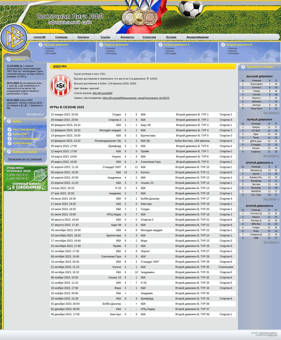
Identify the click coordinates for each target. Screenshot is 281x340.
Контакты (83, 37)
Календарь (50, 53)
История (171, 37)
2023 (57, 66)
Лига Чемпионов (24, 129)
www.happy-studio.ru (268, 333)
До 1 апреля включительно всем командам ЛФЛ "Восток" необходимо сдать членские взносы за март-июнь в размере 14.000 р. (25, 71)
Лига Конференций (25, 138)
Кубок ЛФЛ (20, 134)
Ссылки (105, 37)
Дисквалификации (197, 37)
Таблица (49, 51)
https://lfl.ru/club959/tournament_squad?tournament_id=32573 (136, 98)
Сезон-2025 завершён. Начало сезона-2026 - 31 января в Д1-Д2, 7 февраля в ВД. (25, 104)
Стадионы (61, 37)
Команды (50, 48)
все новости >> (35, 114)
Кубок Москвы (22, 143)
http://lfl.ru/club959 (102, 93)
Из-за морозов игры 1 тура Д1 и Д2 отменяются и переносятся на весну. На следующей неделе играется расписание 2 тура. (24, 88)
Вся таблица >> (271, 113)
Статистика (149, 37)
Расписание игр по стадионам (25, 159)
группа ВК (39, 37)
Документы (127, 37)
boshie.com (272, 335)
